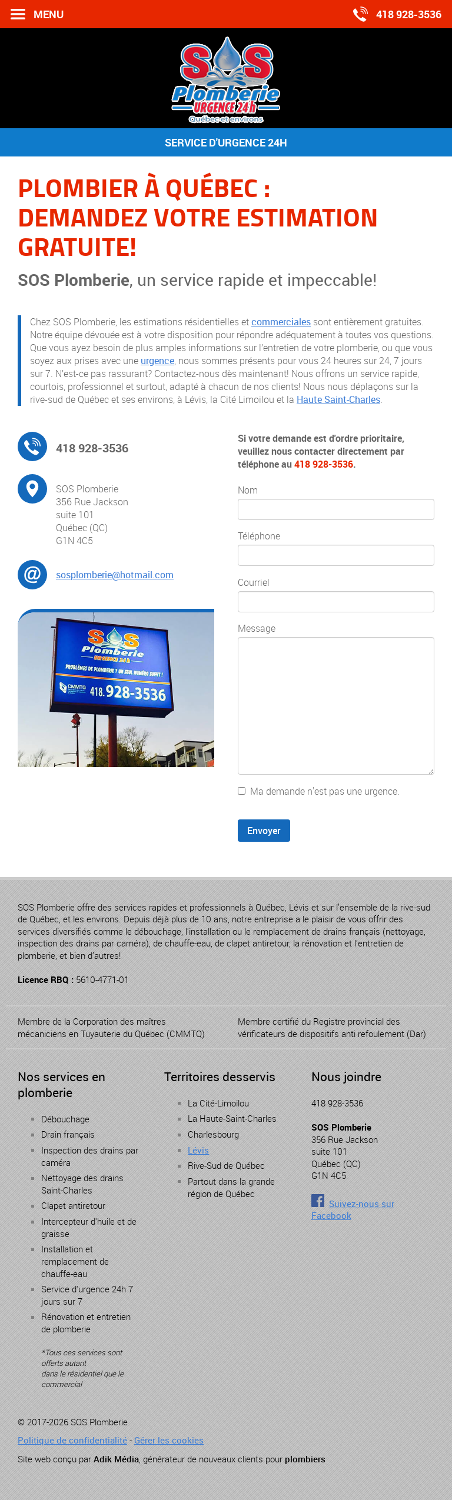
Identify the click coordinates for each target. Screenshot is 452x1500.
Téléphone (259, 535)
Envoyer (264, 830)
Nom (248, 490)
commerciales (281, 321)
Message (256, 628)
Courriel (254, 582)
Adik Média (116, 1459)
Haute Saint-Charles (338, 399)
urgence (157, 360)
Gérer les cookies (169, 1440)
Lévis (198, 1150)
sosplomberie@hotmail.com (115, 574)
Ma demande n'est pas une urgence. (325, 791)
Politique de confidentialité (72, 1440)
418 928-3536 (92, 448)
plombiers (305, 1459)
